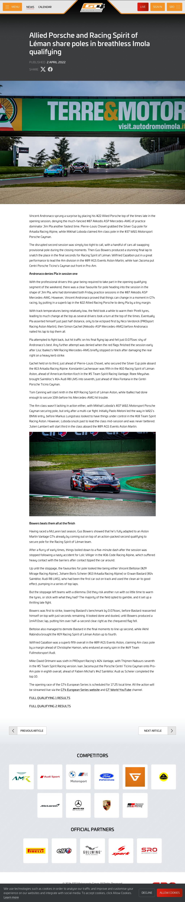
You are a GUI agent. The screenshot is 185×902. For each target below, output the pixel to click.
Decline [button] (147, 892)
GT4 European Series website (80, 690)
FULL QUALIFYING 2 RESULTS (50, 706)
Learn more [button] (11, 897)
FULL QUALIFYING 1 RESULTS (49, 698)
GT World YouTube (118, 690)
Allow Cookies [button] (170, 892)
